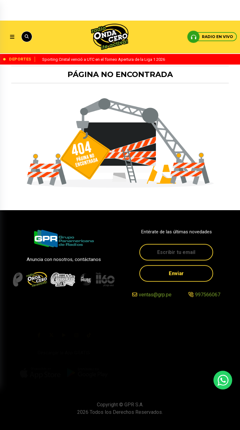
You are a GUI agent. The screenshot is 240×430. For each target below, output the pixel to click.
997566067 (207, 295)
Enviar (176, 274)
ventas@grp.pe (155, 295)
